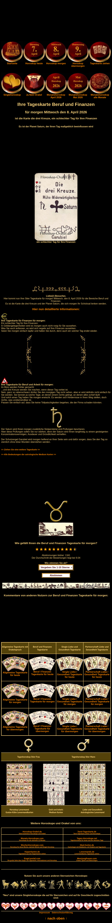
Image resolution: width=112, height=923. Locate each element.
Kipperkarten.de (32, 852)
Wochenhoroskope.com (32, 846)
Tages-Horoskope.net (86, 839)
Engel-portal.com (32, 859)
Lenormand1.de (86, 852)
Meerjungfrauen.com (86, 859)
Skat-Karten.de (87, 846)
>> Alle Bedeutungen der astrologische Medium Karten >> (28, 454)
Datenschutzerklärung (62, 912)
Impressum (44, 912)
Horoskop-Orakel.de (32, 832)
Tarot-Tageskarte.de (86, 832)
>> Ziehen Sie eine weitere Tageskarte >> (20, 449)
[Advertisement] (56, 21)
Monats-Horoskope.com (32, 839)
